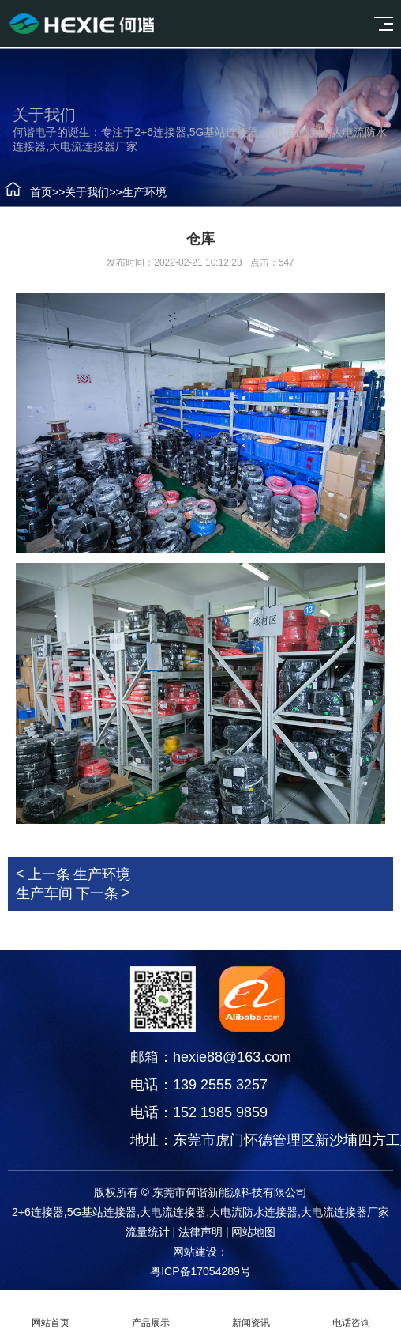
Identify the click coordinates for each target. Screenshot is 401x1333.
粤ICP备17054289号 (200, 1271)
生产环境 (137, 192)
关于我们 (80, 192)
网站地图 (253, 1231)
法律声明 (200, 1231)
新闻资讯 (250, 1311)
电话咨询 (351, 1311)
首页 (35, 192)
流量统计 (148, 1231)
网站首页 (50, 1311)
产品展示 (150, 1311)
